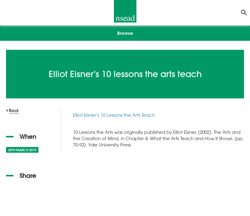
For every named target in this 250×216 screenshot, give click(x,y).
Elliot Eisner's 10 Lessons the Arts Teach (114, 115)
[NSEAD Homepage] (125, 11)
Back (14, 110)
